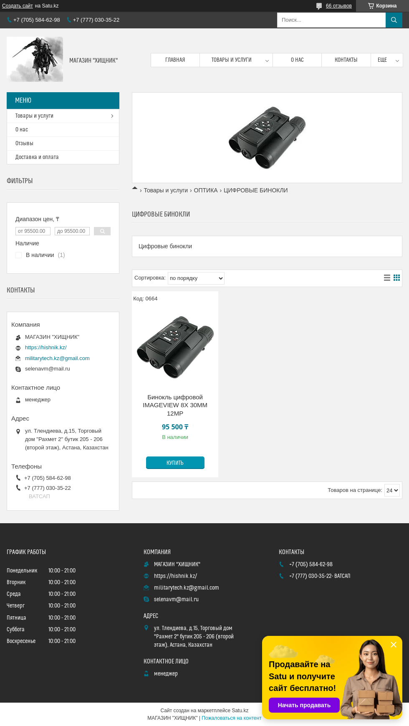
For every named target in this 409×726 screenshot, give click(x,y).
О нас (297, 60)
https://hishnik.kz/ (46, 347)
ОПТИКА (206, 190)
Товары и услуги (232, 60)
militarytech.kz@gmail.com (57, 358)
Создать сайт (17, 6)
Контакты (346, 60)
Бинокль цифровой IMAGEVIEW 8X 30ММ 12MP (175, 405)
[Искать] (394, 20)
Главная (175, 60)
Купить (175, 463)
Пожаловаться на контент (231, 718)
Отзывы (24, 143)
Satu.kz (240, 710)
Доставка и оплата (37, 157)
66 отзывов (339, 6)
